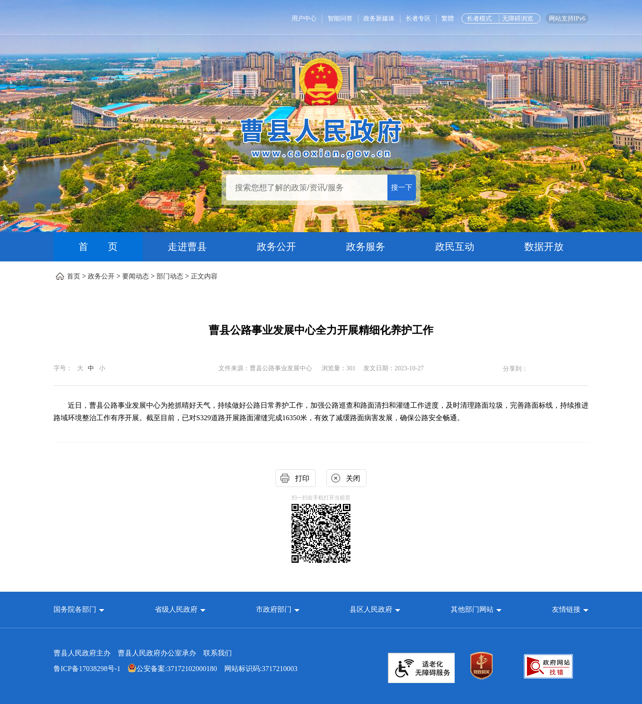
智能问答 (340, 18)
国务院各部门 (76, 609)
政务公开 (276, 246)
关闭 (353, 478)
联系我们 (217, 653)
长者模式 (479, 18)
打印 (302, 478)
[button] (79, 609)
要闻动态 (135, 276)
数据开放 (544, 246)
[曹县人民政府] (321, 137)
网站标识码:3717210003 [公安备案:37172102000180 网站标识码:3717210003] (175, 668)
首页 (73, 276)
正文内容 (204, 276)
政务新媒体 (379, 18)
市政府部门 (274, 609)
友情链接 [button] (570, 609)
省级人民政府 (177, 609)
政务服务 (365, 246)
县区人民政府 (372, 609)
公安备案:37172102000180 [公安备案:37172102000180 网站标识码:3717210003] (172, 668)
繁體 (447, 18)
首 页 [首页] (98, 246)
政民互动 (454, 246)
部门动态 (169, 276)
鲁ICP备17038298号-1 (87, 668)
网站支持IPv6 (567, 18)
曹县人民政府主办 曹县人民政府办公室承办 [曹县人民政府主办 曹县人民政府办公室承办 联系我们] (143, 653)
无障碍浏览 (517, 18)
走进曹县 (187, 246)
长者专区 (418, 18)
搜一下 (401, 187)
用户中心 (304, 18)
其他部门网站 (472, 609)
